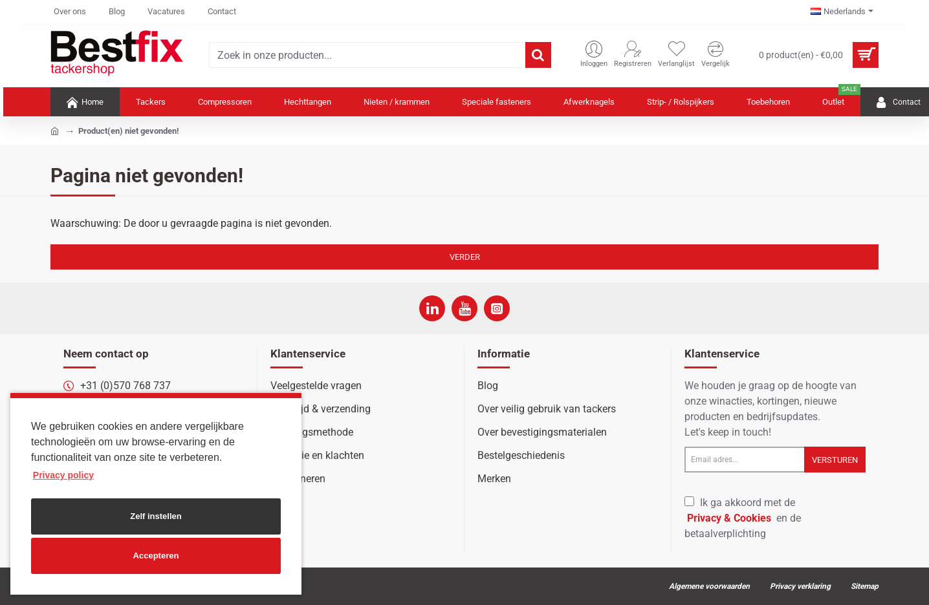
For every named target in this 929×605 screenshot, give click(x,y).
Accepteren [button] (156, 555)
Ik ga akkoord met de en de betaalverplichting (742, 518)
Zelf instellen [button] (155, 516)
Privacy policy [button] (63, 475)
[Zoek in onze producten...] (538, 55)
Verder (465, 257)
